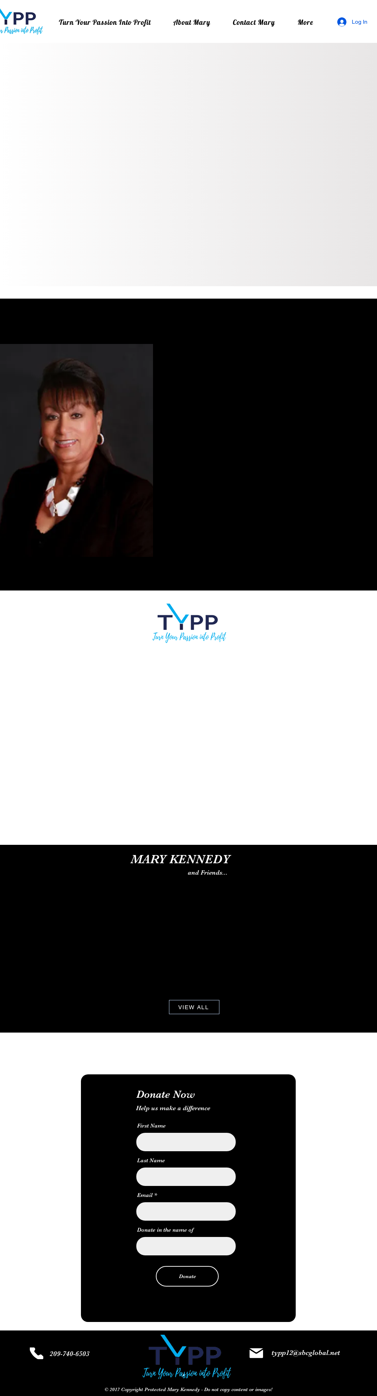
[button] (305, 22)
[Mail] (256, 1353)
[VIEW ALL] (194, 1007)
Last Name (151, 1160)
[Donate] (187, 1276)
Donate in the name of (165, 1230)
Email (145, 1195)
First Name (151, 1126)
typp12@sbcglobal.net (306, 1353)
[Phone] (36, 1353)
